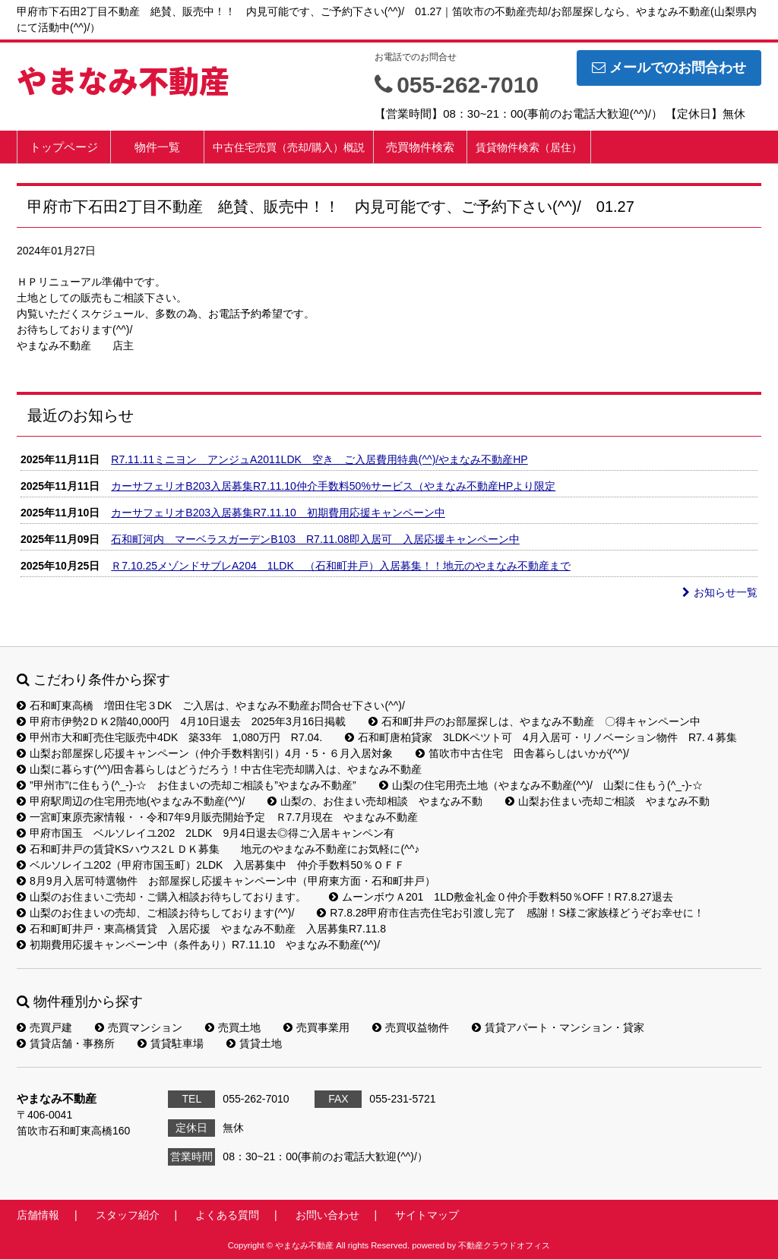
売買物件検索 (420, 146)
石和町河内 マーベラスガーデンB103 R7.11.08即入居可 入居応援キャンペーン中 (315, 539)
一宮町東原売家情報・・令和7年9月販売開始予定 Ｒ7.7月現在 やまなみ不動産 (217, 817)
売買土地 (233, 1027)
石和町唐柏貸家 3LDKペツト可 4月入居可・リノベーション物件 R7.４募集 (541, 737)
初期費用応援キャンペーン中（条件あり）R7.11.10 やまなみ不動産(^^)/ (198, 945)
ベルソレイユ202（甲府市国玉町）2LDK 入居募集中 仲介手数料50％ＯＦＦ (211, 865)
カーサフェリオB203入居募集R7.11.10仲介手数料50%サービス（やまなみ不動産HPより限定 (333, 486)
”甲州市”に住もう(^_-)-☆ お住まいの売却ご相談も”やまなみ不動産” (186, 785)
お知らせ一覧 (719, 592)
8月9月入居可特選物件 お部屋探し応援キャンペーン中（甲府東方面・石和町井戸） (226, 881)
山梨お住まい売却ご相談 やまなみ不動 (607, 801)
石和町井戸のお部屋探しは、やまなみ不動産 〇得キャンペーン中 (534, 721)
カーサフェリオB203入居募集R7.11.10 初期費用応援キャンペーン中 (278, 512)
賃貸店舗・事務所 (66, 1043)
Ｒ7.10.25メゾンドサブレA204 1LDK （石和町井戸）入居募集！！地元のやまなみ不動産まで (340, 566)
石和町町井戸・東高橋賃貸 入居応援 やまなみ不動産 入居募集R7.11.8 (201, 929)
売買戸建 (44, 1027)
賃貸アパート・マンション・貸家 (558, 1027)
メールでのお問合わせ (669, 67)
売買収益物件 (410, 1027)
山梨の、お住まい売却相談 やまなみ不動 (374, 801)
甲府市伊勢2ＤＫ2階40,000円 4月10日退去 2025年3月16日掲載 (181, 721)
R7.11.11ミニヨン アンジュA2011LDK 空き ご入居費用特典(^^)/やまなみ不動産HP (319, 459)
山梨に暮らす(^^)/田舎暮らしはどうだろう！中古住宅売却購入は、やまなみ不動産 (219, 769)
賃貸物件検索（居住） (529, 147)
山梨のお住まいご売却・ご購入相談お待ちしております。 (161, 897)
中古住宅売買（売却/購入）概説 (289, 147)
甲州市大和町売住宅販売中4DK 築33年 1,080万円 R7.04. (169, 737)
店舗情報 (38, 1215)
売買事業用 (316, 1027)
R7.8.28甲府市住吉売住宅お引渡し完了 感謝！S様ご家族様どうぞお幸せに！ (510, 913)
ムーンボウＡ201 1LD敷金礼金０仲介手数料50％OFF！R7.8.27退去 (501, 897)
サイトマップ (427, 1215)
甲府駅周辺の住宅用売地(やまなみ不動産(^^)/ (131, 801)
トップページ (64, 146)
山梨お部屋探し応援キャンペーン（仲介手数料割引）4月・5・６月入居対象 (205, 753)
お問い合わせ (327, 1215)
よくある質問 (227, 1215)
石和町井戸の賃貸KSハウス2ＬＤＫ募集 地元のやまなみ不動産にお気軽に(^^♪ (218, 849)
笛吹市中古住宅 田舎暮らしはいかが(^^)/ (522, 753)
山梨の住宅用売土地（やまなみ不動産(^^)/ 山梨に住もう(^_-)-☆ (541, 785)
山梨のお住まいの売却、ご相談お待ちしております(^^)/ (155, 913)
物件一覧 (157, 146)
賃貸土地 (254, 1043)
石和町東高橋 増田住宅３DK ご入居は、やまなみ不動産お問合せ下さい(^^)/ (211, 705)
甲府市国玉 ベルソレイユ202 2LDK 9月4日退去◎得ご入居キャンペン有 (205, 833)
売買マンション (138, 1027)
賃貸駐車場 (171, 1043)
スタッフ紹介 (128, 1215)
